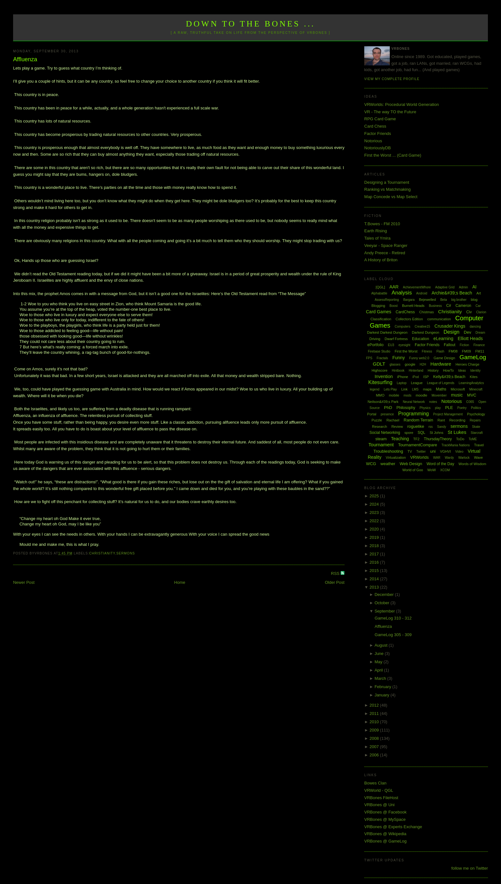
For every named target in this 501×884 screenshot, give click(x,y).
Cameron (463, 305)
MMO (380, 395)
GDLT (379, 364)
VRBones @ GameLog (385, 841)
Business (435, 306)
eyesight (404, 345)
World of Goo (412, 470)
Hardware (440, 364)
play (438, 408)
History (433, 370)
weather (388, 463)
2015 (375, 570)
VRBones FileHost (381, 797)
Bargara (409, 299)
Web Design (411, 463)
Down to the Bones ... (250, 23)
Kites (473, 377)
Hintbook (398, 370)
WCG (371, 463)
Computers (402, 326)
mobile (394, 395)
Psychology (476, 414)
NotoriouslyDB (377, 147)
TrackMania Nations (456, 445)
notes (433, 402)
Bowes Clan (375, 783)
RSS (336, 573)
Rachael (392, 420)
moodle (421, 395)
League (417, 383)
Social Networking (384, 432)
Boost (393, 306)
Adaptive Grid (445, 287)
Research (379, 426)
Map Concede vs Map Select (390, 196)
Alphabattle (379, 293)
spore (409, 433)
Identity (475, 370)
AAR (394, 286)
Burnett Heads (413, 306)
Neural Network (414, 402)
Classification (381, 319)
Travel (479, 445)
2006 (375, 755)
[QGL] (380, 287)
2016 (375, 562)
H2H (423, 364)
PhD (388, 407)
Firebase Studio (379, 351)
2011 (375, 713)
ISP (426, 377)
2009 (375, 730)
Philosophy (406, 407)
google (410, 364)
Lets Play (390, 389)
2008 (375, 738)
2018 (375, 545)
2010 (375, 721)
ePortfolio (375, 345)
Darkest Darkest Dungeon (387, 332)
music (457, 394)
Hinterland (416, 370)
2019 (375, 537)
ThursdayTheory (438, 439)
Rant (441, 420)
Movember (439, 395)
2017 (375, 554)
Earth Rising (375, 230)
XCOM (445, 470)
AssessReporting (387, 299)
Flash (440, 351)
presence (387, 414)
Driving (374, 339)
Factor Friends (377, 133)
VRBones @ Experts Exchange (393, 826)
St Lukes (457, 432)
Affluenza (25, 59)
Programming (413, 413)
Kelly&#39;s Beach (449, 377)
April (379, 670)
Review (397, 426)
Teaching (400, 438)
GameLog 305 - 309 (393, 634)
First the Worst (406, 351)
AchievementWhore (417, 287)
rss (430, 426)
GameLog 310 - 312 (393, 618)
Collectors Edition (409, 319)
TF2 (416, 439)
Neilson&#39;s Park (382, 402)
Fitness (427, 351)
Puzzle (377, 420)
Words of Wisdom (472, 464)
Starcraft (477, 433)
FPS (369, 358)
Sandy (441, 426)
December (384, 594)
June (379, 653)
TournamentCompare (417, 444)
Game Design (444, 358)
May (378, 661)
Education (420, 339)
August (381, 645)
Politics (476, 408)
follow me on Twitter (469, 868)
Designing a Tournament (386, 182)
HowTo (448, 370)
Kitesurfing (380, 382)
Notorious (373, 140)
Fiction (464, 345)
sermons (125, 553)
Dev (467, 332)
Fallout (449, 345)
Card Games (378, 311)
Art (478, 293)
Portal (371, 414)
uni (432, 451)
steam (381, 438)
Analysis (402, 293)
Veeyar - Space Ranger (385, 245)
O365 (470, 402)
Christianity (102, 553)
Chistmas (426, 312)
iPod (415, 377)
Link (404, 389)
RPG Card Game (380, 118)
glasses (394, 364)
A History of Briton (380, 259)
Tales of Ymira (377, 238)
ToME (473, 439)
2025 (375, 496)
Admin (463, 287)
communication (439, 319)
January (382, 695)
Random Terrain (418, 420)
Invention (383, 376)
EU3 (391, 345)
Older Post (334, 582)
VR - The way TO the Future (390, 111)
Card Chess (375, 126)
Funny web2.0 (419, 358)
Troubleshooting (388, 451)
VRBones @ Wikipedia (385, 833)
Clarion (481, 312)
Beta (443, 299)
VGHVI (445, 451)
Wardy (449, 457)
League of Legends (440, 383)
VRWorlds (419, 457)
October (382, 602)
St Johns (436, 433)
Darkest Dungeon (425, 332)
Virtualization (396, 457)
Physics (425, 408)
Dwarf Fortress (396, 339)
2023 (375, 512)
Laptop (402, 383)
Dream (480, 332)
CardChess (405, 312)
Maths (441, 389)
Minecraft (475, 389)
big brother (458, 299)
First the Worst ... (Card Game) (392, 155)
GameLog (472, 357)
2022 (375, 520)
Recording (457, 420)
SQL (421, 432)
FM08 (453, 351)
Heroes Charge (468, 364)
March (380, 678)
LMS (415, 389)
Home (179, 582)
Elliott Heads (470, 338)
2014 (375, 578)
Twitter (421, 451)
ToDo (460, 439)
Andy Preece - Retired (384, 252)
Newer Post (24, 582)
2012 (375, 705)
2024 (375, 504)
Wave (478, 457)
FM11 (479, 351)
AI (474, 286)
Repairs (475, 420)
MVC (471, 395)
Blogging (378, 306)
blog (474, 299)
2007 (375, 746)
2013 (375, 587)
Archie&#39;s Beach (452, 292)
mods (407, 395)
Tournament (381, 444)
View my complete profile (392, 79)
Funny (398, 357)
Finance (479, 345)
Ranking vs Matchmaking (387, 189)
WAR (436, 457)
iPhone (402, 377)
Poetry (461, 408)
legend (374, 389)
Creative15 (422, 326)
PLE (449, 407)
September (385, 611)
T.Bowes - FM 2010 (382, 223)
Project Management (448, 414)
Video (459, 451)
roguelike (415, 426)
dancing (475, 326)
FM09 (466, 351)
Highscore (380, 370)
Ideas (462, 370)
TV (409, 451)
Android (421, 293)
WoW (432, 470)
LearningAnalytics (471, 383)
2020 (375, 529)
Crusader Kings (450, 326)
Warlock (464, 457)
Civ (469, 312)
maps (427, 389)
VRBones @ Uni (379, 804)
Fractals (382, 358)
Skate (476, 426)
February (383, 686)
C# (448, 305)
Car (478, 306)
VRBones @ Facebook (385, 812)
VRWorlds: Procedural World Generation (401, 104)
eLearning (443, 338)
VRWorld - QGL (378, 790)
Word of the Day (440, 464)
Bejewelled (427, 299)
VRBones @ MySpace (385, 819)
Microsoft (458, 389)
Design (451, 332)
